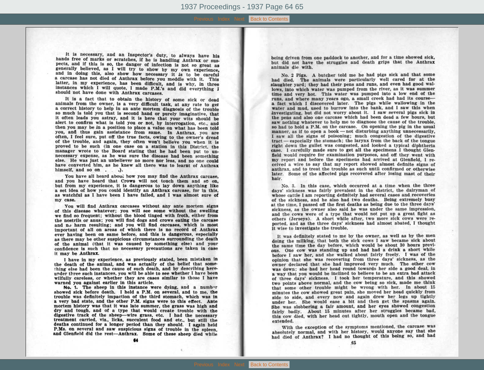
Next (239, 19)
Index (224, 19)
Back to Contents (269, 19)
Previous (203, 19)
